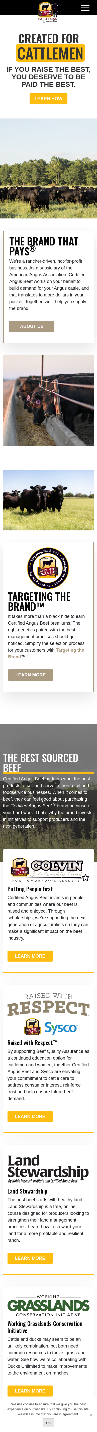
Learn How (48, 98)
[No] (90, 1415)
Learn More (31, 674)
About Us (32, 326)
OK (48, 1423)
